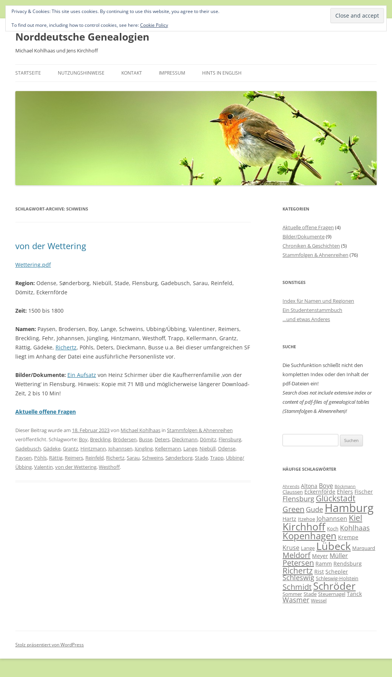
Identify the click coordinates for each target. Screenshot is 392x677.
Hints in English (222, 73)
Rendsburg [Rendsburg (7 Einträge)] (347, 563)
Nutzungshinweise (81, 73)
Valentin (43, 466)
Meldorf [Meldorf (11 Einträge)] (296, 555)
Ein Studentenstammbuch (312, 310)
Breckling (100, 439)
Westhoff (109, 466)
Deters (162, 439)
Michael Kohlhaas (140, 430)
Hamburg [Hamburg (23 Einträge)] (349, 507)
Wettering (28, 264)
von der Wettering (50, 245)
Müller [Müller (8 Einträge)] (339, 555)
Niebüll (207, 448)
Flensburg (230, 439)
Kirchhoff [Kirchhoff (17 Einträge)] (304, 526)
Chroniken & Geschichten (311, 245)
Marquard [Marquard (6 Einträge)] (363, 548)
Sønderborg (179, 457)
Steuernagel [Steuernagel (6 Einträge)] (331, 594)
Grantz (70, 448)
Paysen (23, 457)
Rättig (55, 457)
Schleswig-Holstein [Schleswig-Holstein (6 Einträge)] (337, 578)
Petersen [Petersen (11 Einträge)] (298, 563)
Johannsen (120, 448)
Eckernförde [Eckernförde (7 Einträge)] (319, 491)
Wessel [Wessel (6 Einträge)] (319, 600)
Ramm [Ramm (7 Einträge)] (323, 563)
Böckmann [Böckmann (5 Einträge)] (345, 486)
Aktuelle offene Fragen (308, 227)
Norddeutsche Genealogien (82, 37)
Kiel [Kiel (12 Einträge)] (355, 517)
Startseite (28, 73)
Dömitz (208, 439)
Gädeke (51, 448)
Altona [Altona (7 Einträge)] (309, 485)
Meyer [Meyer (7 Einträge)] (320, 556)
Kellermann (168, 448)
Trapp (217, 457)
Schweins (152, 457)
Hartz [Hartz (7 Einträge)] (289, 518)
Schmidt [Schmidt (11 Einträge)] (297, 587)
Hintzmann (93, 448)
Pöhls (40, 457)
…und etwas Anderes (306, 319)
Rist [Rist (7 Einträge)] (319, 571)
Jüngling (144, 448)
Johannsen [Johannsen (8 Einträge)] (332, 518)
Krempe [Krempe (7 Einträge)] (348, 537)
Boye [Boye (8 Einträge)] (326, 485)
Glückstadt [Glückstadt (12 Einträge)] (335, 498)
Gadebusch (28, 448)
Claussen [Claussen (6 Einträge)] (293, 491)
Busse (145, 439)
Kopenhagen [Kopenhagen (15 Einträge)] (309, 536)
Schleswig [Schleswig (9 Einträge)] (298, 577)
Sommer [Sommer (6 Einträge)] (292, 594)
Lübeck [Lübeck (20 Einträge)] (333, 546)
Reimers (74, 457)
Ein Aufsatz (81, 374)
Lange (190, 448)
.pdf (46, 264)
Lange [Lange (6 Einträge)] (308, 548)
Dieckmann (185, 439)
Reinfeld (94, 457)
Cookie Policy (154, 25)
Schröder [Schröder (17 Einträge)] (334, 586)
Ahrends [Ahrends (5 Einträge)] (291, 486)
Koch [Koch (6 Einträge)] (332, 528)
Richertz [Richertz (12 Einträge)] (298, 570)
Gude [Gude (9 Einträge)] (314, 509)
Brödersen (125, 439)
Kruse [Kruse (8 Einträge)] (291, 547)
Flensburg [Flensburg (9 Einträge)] (298, 498)
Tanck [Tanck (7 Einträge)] (354, 593)
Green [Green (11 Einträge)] (293, 509)
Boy (83, 439)
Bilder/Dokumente (304, 236)
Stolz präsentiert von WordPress (49, 644)
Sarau (133, 457)
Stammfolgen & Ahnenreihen (200, 430)
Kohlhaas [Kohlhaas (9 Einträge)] (355, 527)
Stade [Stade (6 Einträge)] (310, 594)
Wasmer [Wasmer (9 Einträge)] (296, 599)
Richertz (66, 347)
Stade (201, 457)
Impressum (172, 73)
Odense (226, 448)
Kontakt (131, 73)
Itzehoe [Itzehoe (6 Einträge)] (306, 518)
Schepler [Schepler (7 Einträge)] (336, 571)
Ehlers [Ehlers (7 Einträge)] (345, 491)
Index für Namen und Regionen (318, 300)
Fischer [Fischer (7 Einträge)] (363, 491)
